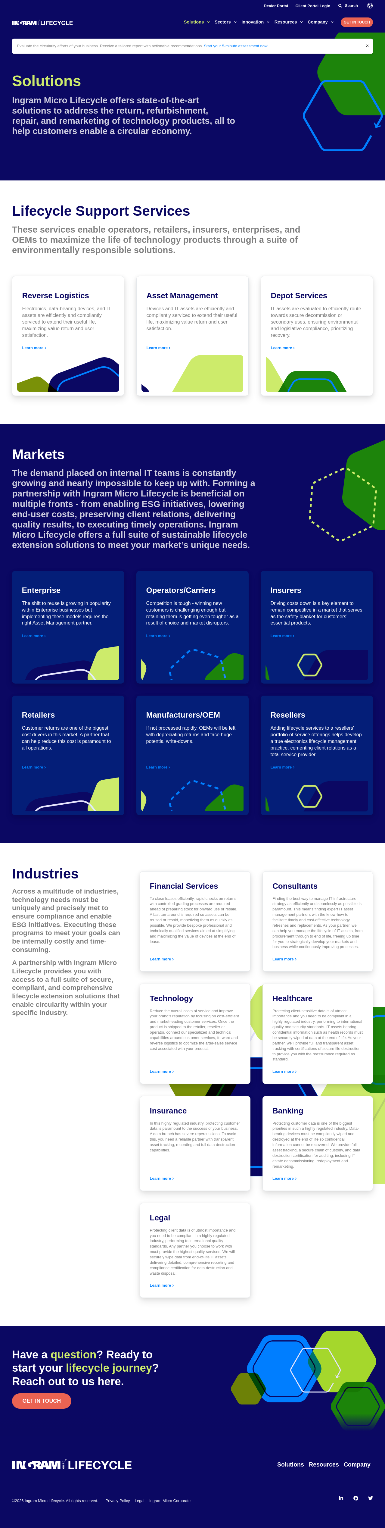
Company (318, 22)
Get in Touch (357, 22)
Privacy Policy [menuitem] (118, 1500)
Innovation (253, 22)
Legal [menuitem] (139, 1500)
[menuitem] (341, 1498)
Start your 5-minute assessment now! (236, 46)
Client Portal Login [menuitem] (313, 6)
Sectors (223, 22)
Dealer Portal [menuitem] (276, 6)
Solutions (194, 22)
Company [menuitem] (357, 1464)
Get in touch (42, 1401)
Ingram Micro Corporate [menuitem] (170, 1500)
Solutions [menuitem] (290, 1464)
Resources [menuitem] (324, 1464)
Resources (286, 22)
